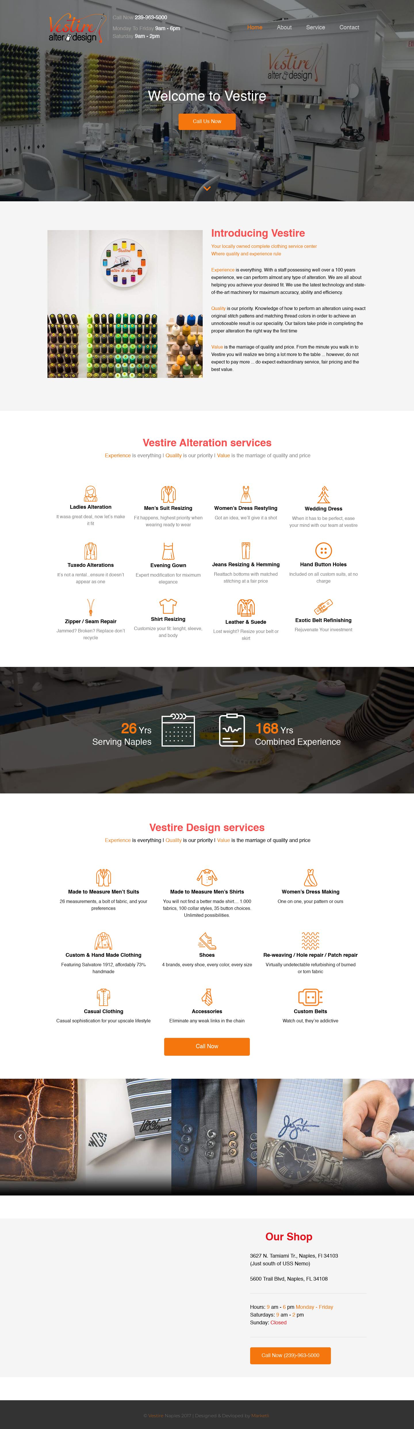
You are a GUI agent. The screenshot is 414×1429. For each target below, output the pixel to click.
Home (254, 28)
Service (315, 28)
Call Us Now (207, 121)
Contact (349, 28)
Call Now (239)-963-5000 (290, 1355)
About (284, 28)
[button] (20, 1136)
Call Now (207, 1047)
